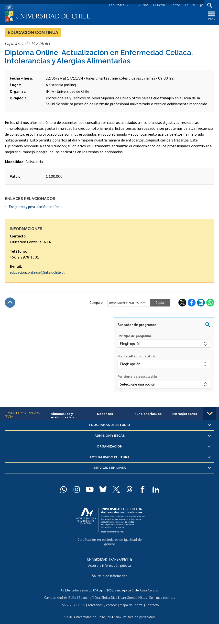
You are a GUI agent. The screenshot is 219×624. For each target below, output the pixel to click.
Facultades (115, 5)
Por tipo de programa (134, 337)
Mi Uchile (158, 5)
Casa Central (149, 585)
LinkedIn (201, 304)
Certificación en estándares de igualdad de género (110, 541)
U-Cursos (141, 5)
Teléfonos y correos (102, 599)
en (185, 5)
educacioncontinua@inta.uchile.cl (37, 273)
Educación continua (33, 33)
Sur (149, 592)
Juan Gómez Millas (132, 592)
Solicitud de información (109, 571)
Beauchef (86, 592)
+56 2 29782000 (75, 599)
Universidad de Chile (90, 611)
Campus (53, 592)
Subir (10, 304)
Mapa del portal (129, 599)
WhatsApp (210, 304)
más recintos (162, 592)
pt (200, 5)
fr (193, 5)
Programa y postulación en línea (35, 208)
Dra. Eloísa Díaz (106, 592)
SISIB (71, 611)
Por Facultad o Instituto (137, 357)
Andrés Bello (69, 592)
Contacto (148, 599)
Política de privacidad (136, 611)
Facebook (191, 304)
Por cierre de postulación (137, 378)
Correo (174, 5)
